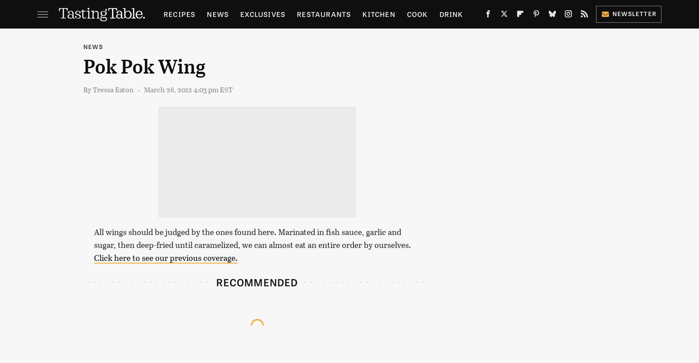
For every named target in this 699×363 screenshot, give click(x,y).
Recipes (179, 14)
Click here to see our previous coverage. (166, 258)
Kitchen (378, 14)
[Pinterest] (536, 15)
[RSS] (584, 15)
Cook (417, 14)
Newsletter (629, 13)
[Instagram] (568, 15)
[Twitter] (504, 15)
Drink (451, 14)
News (218, 14)
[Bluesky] (552, 15)
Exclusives (262, 14)
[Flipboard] (520, 15)
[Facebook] (488, 15)
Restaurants (324, 14)
